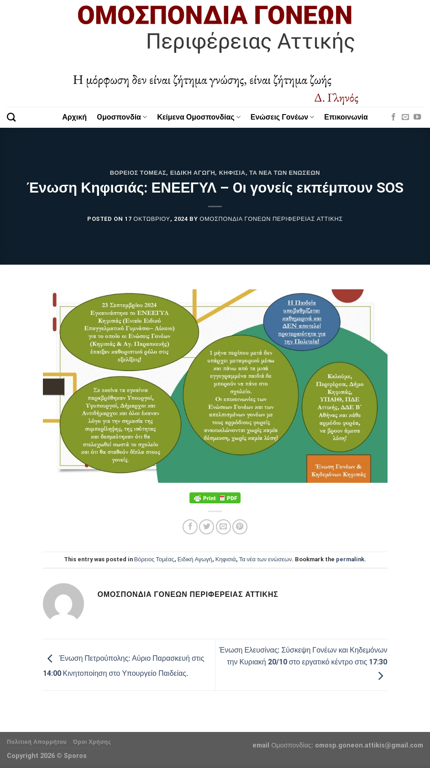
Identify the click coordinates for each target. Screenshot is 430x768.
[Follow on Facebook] (393, 117)
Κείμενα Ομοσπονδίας (199, 117)
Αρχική (74, 117)
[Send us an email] (405, 117)
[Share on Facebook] (190, 526)
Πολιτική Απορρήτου (37, 742)
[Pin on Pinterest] (239, 526)
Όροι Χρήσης (92, 742)
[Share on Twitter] (206, 526)
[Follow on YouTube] (417, 117)
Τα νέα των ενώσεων (284, 172)
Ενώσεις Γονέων (283, 117)
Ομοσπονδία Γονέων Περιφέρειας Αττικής (271, 218)
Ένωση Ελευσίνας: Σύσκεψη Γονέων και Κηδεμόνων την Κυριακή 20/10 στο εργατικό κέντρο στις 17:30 (303, 663)
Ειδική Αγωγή (192, 172)
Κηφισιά (232, 172)
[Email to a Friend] (223, 526)
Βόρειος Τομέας (138, 172)
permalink (350, 559)
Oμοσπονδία (122, 117)
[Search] (11, 117)
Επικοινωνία (346, 117)
